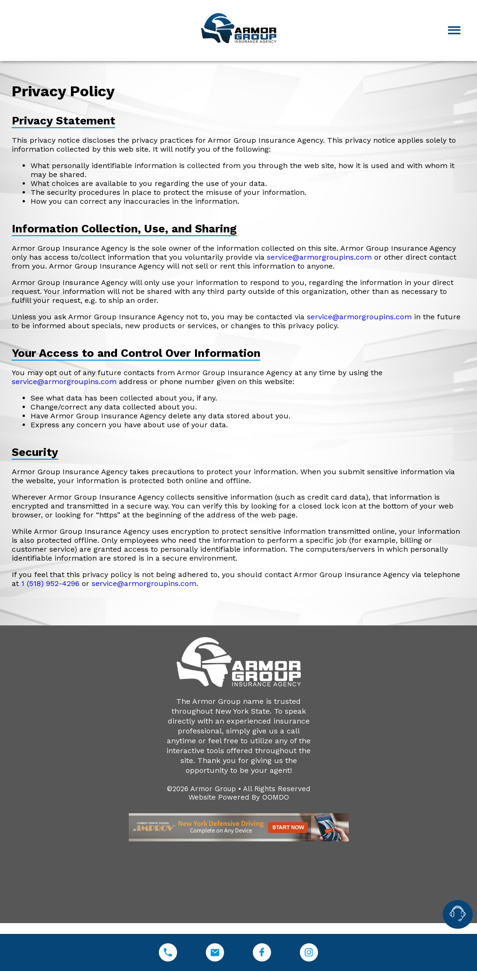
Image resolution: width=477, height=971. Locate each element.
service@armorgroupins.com (319, 257)
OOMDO (275, 797)
